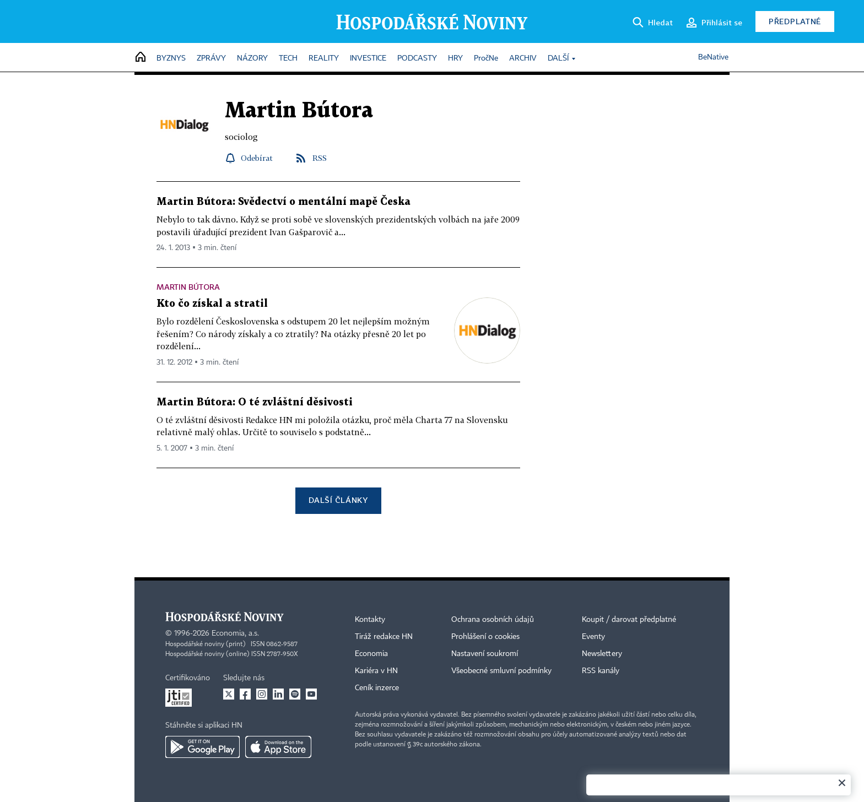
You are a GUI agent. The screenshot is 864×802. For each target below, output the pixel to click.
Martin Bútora (188, 286)
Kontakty (370, 620)
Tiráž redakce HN (384, 637)
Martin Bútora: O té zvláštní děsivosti (254, 402)
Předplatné (795, 21)
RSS (319, 157)
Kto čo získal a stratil (212, 303)
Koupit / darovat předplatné (629, 620)
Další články (338, 500)
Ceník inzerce (377, 688)
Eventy (593, 637)
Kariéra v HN (376, 671)
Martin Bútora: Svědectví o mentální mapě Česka (283, 202)
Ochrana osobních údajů (492, 620)
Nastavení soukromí (484, 654)
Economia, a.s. (235, 633)
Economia (371, 654)
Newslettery (602, 654)
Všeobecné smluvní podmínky (501, 671)
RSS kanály (600, 671)
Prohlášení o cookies (485, 637)
